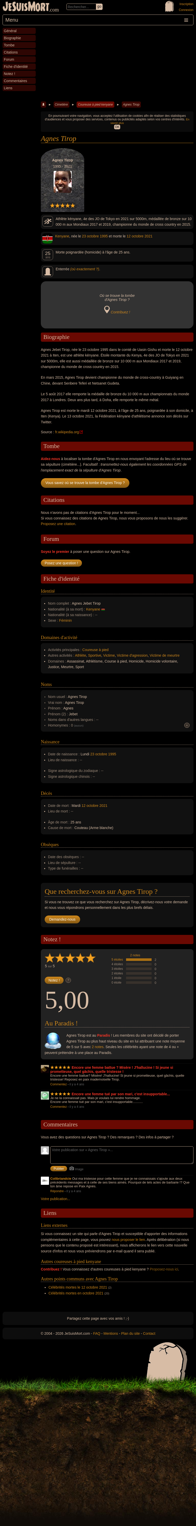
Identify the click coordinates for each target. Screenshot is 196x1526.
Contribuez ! (120, 312)
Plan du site (130, 1333)
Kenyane (62, 236)
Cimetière (61, 104)
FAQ (96, 1333)
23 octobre (90, 236)
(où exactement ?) (84, 269)
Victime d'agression (132, 655)
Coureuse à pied (95, 650)
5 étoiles (117, 959)
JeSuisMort (26, 7)
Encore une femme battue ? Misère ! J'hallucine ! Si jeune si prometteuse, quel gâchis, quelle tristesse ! (111, 1069)
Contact (149, 1333)
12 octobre (135, 236)
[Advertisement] (117, 63)
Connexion (186, 10)
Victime (109, 655)
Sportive (94, 655)
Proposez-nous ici (164, 1269)
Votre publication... (55, 1199)
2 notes (135, 955)
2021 (148, 236)
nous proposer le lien (128, 1240)
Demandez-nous (62, 919)
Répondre (57, 1191)
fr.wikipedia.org (67, 432)
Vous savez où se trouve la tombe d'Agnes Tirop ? (85, 483)
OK (117, 127)
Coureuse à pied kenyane (95, 104)
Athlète (80, 655)
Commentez (58, 1084)
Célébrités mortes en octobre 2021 (75, 1293)
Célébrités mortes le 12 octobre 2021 (77, 1287)
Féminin (65, 620)
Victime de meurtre (164, 655)
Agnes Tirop (131, 104)
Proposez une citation (58, 524)
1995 (104, 236)
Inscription (186, 4)
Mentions (110, 1333)
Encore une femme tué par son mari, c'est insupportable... (121, 1094)
